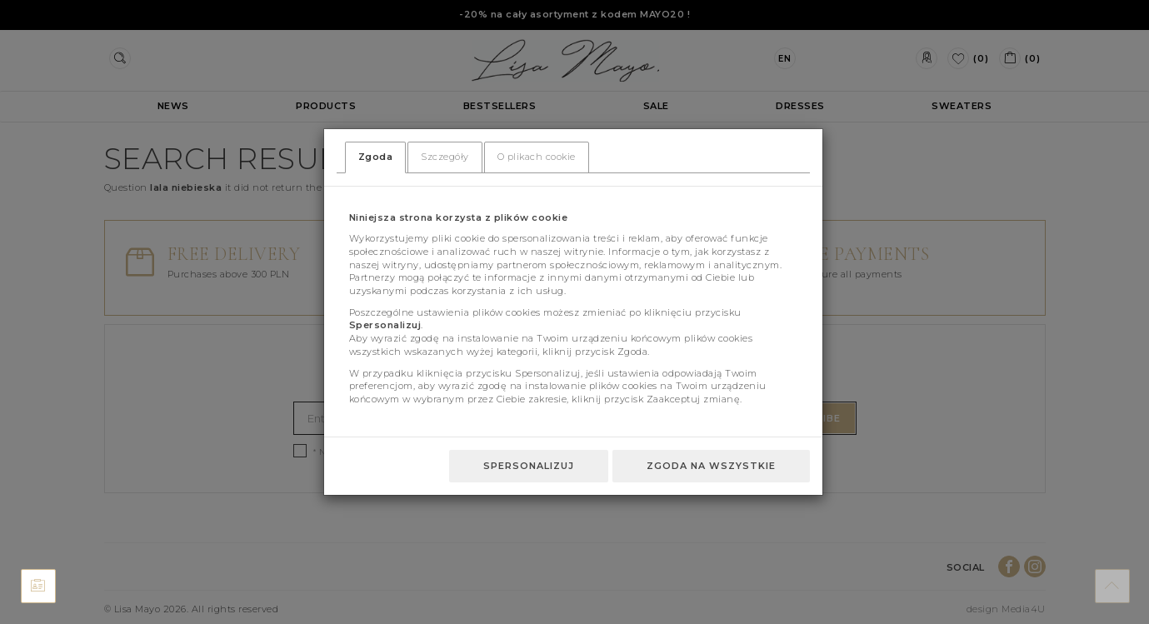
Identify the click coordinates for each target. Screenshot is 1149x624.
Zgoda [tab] (375, 156)
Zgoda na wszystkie (711, 466)
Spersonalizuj (528, 466)
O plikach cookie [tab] (536, 156)
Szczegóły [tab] (445, 156)
